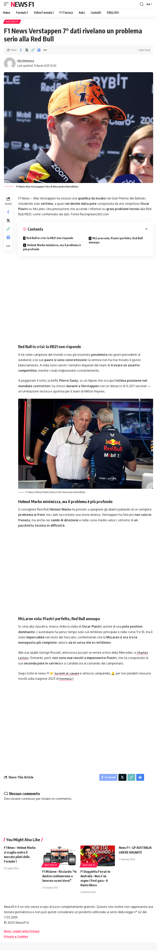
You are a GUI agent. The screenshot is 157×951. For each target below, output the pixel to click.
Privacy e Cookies (17, 937)
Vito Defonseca (27, 61)
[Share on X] (27, 51)
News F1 (22, 4)
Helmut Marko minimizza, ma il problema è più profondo (53, 248)
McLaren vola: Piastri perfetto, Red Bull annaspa (116, 241)
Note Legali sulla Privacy (23, 932)
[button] (7, 4)
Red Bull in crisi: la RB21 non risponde (50, 238)
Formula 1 (67, 679)
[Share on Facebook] (20, 51)
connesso (28, 800)
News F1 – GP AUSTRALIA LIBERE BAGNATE (132, 853)
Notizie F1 (12, 22)
